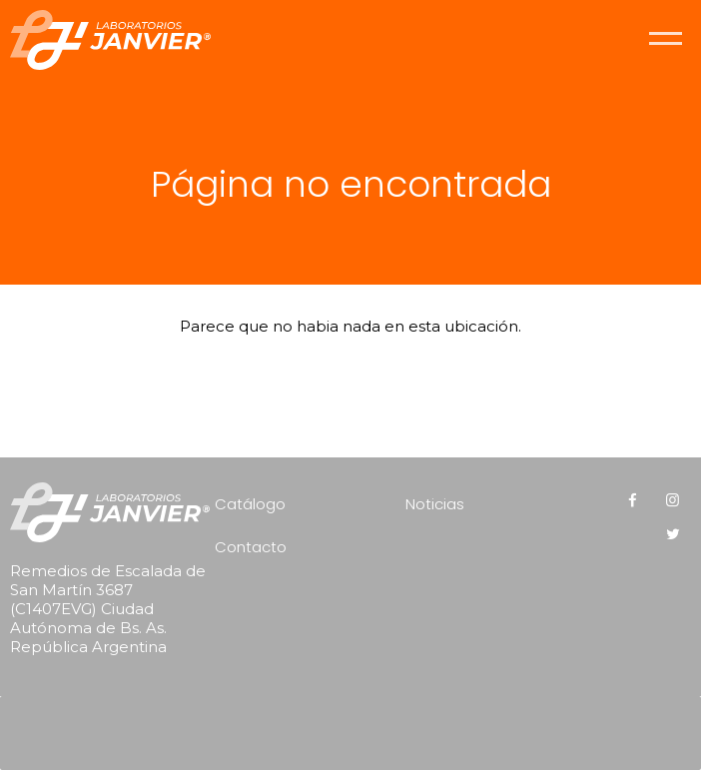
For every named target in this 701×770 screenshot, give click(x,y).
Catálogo (250, 503)
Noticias (434, 503)
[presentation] (355, 726)
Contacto (251, 546)
